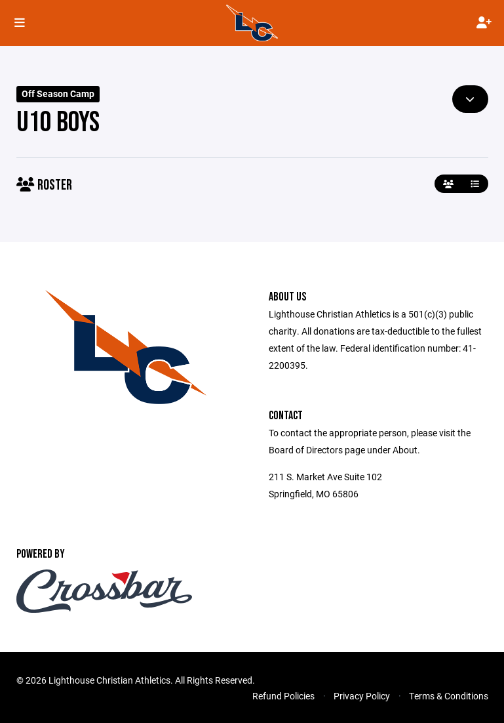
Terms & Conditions (448, 696)
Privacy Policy (362, 696)
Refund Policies (283, 696)
